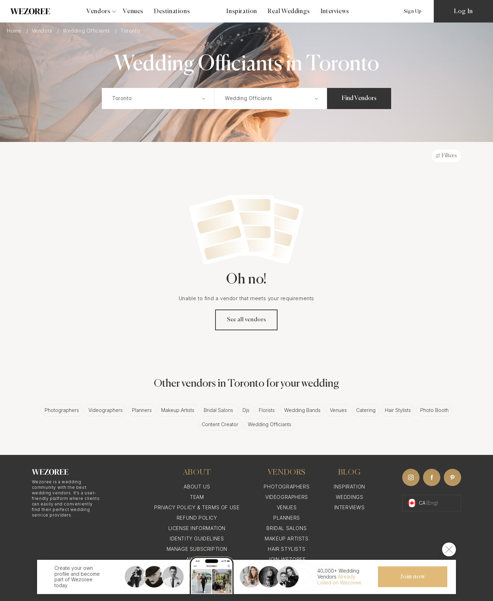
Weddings (349, 497)
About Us (197, 487)
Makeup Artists (177, 410)
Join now (412, 577)
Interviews (334, 11)
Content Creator (220, 424)
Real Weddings (288, 11)
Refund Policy (197, 518)
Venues (133, 11)
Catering (366, 410)
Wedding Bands (302, 410)
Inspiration (241, 11)
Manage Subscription (197, 549)
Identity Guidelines (197, 538)
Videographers (105, 410)
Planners (142, 410)
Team (197, 497)
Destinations (172, 11)
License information (197, 528)
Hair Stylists (398, 410)
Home (15, 31)
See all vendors (246, 320)
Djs (246, 410)
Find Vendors (359, 98)
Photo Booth (434, 410)
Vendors (43, 31)
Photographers (62, 410)
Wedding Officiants (87, 31)
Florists (267, 410)
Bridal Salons (218, 410)
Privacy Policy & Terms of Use (196, 507)
